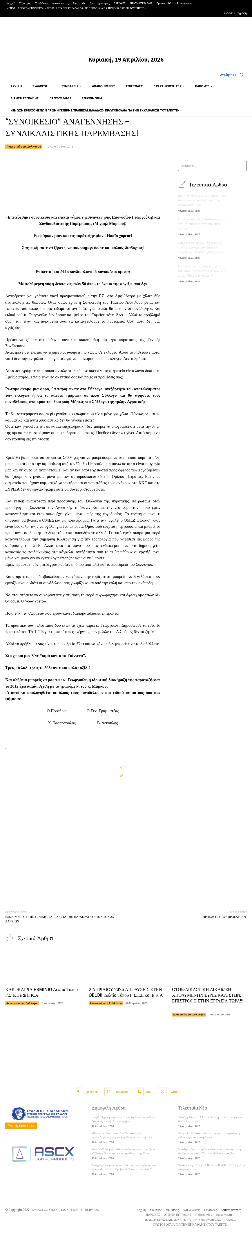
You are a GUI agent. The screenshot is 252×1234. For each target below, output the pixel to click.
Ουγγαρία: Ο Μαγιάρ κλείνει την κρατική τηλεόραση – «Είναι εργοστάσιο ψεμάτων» (210, 1135)
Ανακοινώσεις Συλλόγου (23, 146)
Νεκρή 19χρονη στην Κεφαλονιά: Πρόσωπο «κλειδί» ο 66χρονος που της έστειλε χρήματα (123, 1119)
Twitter (173, 1092)
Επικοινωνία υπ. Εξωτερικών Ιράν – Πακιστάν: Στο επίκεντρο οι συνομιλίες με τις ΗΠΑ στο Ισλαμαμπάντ (202, 271)
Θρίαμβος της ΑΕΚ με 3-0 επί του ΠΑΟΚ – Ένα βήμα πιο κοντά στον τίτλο (211, 1167)
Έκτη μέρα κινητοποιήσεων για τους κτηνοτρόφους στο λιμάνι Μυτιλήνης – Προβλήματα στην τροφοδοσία (124, 1167)
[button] (233, 74)
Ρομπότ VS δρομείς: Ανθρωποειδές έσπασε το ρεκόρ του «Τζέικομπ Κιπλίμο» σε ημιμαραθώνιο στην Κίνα (124, 1151)
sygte (123, 767)
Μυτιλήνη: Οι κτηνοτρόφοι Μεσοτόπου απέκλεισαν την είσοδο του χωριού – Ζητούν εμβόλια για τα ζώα (210, 1151)
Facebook (91, 1092)
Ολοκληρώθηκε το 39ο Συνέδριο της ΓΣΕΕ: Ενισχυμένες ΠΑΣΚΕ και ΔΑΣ (210, 1119)
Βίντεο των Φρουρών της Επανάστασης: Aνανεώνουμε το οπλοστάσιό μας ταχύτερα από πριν (202, 200)
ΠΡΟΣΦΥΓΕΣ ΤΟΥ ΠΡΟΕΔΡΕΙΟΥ (225, 917)
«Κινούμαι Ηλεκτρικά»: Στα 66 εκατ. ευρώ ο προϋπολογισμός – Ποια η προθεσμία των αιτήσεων (122, 1135)
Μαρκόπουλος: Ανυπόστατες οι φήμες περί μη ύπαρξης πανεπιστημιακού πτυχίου (201, 224)
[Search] (242, 166)
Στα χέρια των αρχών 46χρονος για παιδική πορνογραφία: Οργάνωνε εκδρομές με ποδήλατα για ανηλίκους (201, 247)
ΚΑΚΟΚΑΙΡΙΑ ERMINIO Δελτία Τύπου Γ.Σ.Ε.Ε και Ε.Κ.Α (41, 992)
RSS (149, 1092)
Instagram (122, 1092)
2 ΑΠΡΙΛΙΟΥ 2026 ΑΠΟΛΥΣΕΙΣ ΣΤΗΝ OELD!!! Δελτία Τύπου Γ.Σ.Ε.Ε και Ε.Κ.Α (126, 992)
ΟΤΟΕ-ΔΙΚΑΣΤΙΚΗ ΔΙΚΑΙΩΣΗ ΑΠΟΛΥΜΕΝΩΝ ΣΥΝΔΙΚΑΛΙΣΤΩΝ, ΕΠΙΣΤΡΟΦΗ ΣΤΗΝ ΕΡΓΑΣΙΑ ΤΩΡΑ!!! (207, 998)
